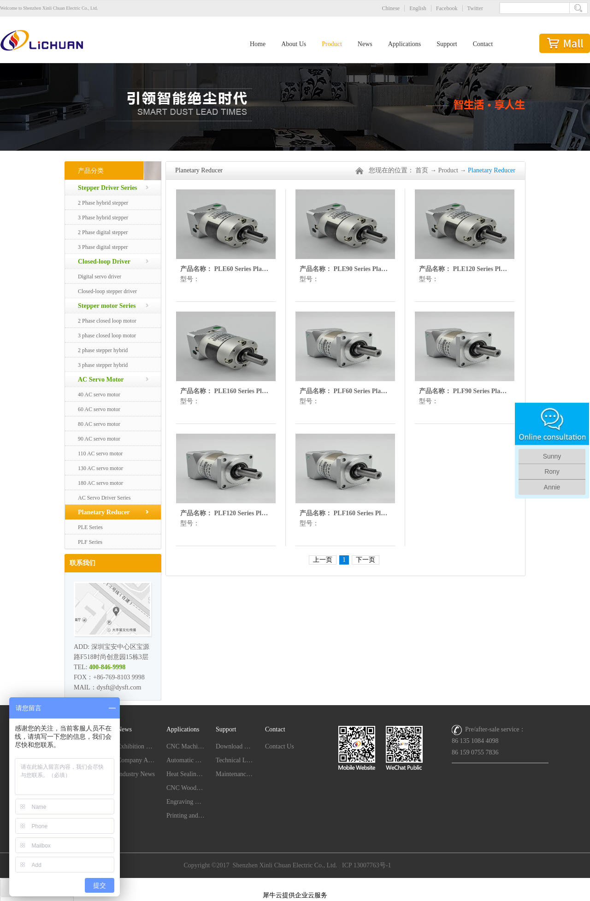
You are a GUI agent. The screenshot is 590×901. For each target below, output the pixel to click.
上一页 (322, 559)
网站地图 (295, 883)
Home (258, 44)
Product (448, 170)
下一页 (365, 559)
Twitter (475, 8)
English (417, 8)
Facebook (447, 8)
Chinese (391, 8)
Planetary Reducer (491, 170)
